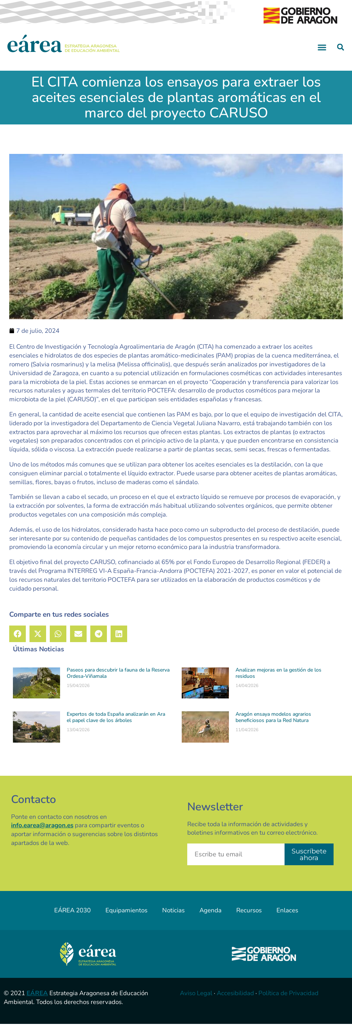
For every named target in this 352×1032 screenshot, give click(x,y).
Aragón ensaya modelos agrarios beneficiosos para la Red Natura (273, 725)
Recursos (249, 918)
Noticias (173, 918)
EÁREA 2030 (72, 918)
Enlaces (287, 918)
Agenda (210, 918)
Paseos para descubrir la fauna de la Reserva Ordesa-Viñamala (118, 681)
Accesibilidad (235, 1001)
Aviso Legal (196, 1001)
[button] (322, 55)
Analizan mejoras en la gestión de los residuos (278, 681)
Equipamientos (126, 918)
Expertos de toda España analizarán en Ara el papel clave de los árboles (116, 725)
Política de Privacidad (288, 1001)
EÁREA (37, 1001)
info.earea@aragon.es (42, 834)
